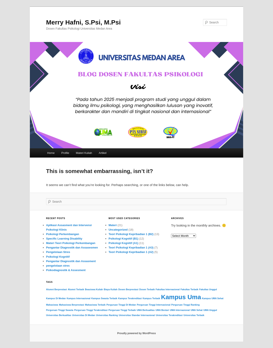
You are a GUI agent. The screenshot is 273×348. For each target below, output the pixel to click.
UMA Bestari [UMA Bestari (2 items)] (162, 310)
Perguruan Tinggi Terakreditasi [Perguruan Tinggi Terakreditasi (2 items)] (91, 310)
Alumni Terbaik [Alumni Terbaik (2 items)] (76, 289)
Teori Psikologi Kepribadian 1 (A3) (131, 247)
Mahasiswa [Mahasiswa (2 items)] (52, 304)
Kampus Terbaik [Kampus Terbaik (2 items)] (151, 298)
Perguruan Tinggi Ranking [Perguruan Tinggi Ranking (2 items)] (185, 304)
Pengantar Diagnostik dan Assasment (71, 261)
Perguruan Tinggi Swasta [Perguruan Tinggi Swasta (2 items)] (59, 310)
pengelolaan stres (58, 265)
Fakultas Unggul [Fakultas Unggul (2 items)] (208, 289)
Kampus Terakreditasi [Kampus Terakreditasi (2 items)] (130, 298)
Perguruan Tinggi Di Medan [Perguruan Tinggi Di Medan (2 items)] (121, 304)
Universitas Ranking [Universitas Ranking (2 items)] (107, 315)
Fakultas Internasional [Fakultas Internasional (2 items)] (168, 289)
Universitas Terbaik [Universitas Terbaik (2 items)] (193, 315)
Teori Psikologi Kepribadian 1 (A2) (131, 252)
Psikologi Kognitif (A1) (123, 243)
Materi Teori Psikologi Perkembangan (70, 243)
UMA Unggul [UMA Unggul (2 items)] (210, 310)
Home (51, 153)
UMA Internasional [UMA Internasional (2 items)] (180, 310)
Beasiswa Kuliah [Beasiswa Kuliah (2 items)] (94, 289)
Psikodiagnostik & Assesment (66, 270)
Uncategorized (118, 229)
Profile (65, 153)
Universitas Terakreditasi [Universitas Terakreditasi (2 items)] (169, 315)
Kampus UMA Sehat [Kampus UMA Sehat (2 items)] (213, 298)
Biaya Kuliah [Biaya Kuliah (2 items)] (111, 289)
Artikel (102, 153)
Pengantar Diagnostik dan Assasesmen (72, 247)
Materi (113, 225)
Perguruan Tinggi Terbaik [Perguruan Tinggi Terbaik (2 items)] (122, 310)
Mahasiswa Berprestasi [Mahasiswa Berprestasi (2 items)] (71, 304)
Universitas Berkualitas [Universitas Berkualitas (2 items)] (58, 315)
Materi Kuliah (84, 153)
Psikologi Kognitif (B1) (123, 238)
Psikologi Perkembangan (62, 234)
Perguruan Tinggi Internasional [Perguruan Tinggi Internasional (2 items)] (153, 304)
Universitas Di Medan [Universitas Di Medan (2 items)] (83, 315)
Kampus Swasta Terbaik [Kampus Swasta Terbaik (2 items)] (104, 298)
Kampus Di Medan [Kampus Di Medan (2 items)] (56, 298)
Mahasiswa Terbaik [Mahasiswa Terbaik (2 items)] (95, 304)
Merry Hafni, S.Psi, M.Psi (83, 22)
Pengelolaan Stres (58, 252)
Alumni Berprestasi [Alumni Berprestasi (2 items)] (56, 289)
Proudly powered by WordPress (136, 333)
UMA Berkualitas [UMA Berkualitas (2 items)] (146, 310)
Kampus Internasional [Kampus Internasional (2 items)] (78, 298)
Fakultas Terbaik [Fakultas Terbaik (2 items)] (189, 289)
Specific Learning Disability (64, 238)
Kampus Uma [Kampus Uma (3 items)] (181, 296)
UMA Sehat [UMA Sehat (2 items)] (197, 310)
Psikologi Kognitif (58, 256)
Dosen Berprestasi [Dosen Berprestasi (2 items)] (128, 289)
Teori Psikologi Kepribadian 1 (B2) (131, 234)
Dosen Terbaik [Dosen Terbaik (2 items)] (147, 289)
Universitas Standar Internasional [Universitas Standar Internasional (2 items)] (137, 315)
